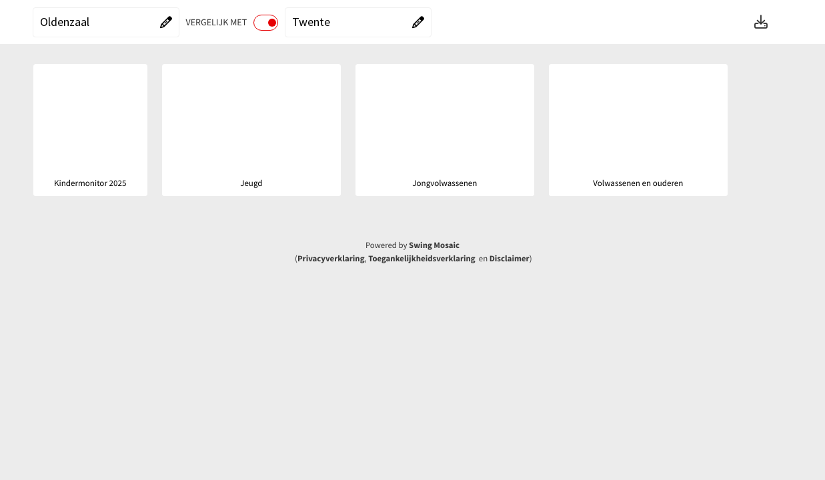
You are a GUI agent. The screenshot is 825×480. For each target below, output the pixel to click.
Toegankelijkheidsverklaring (421, 258)
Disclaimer (510, 258)
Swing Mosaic (434, 245)
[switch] (265, 23)
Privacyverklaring (331, 258)
